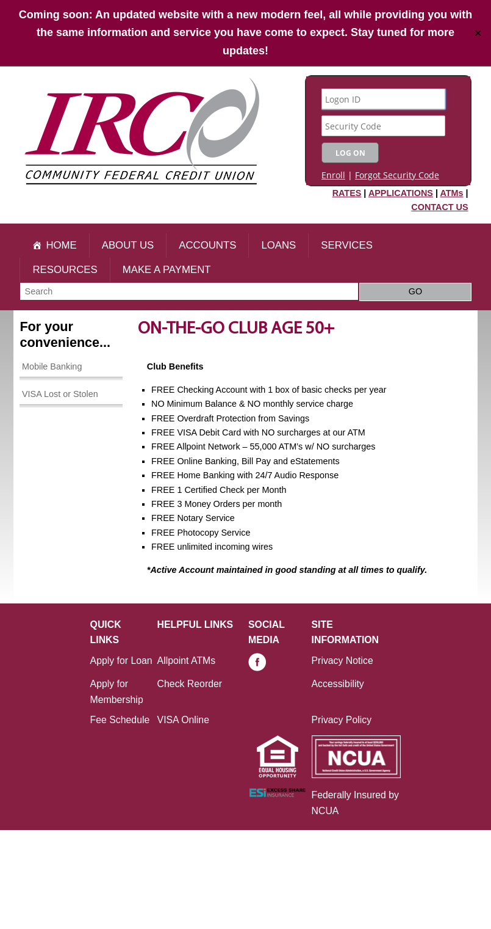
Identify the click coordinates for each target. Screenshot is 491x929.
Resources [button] (64, 269)
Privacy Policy (342, 720)
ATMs (451, 193)
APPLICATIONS (400, 193)
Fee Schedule (120, 720)
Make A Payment (167, 269)
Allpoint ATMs (186, 660)
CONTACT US (439, 207)
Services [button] (347, 245)
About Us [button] (128, 245)
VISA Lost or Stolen (60, 394)
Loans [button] (278, 245)
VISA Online (183, 720)
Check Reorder (189, 684)
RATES (347, 193)
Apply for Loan (121, 660)
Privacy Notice (342, 660)
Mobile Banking (52, 366)
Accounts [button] (207, 245)
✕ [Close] (478, 32)
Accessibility (338, 684)
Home (61, 245)
